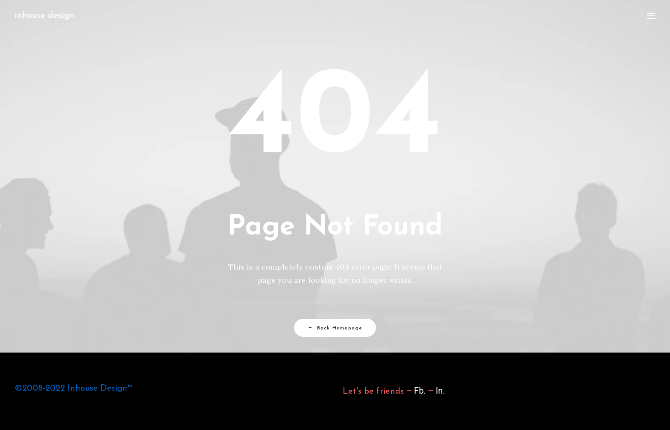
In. (440, 391)
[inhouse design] (45, 16)
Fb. (419, 391)
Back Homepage (335, 328)
